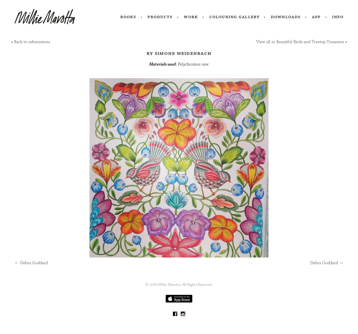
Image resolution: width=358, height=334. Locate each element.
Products (160, 17)
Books (128, 17)
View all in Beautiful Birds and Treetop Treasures (300, 42)
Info (338, 17)
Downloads (286, 17)
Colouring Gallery (234, 17)
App (316, 17)
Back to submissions (32, 42)
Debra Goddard (31, 263)
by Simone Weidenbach (179, 53)
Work (191, 17)
